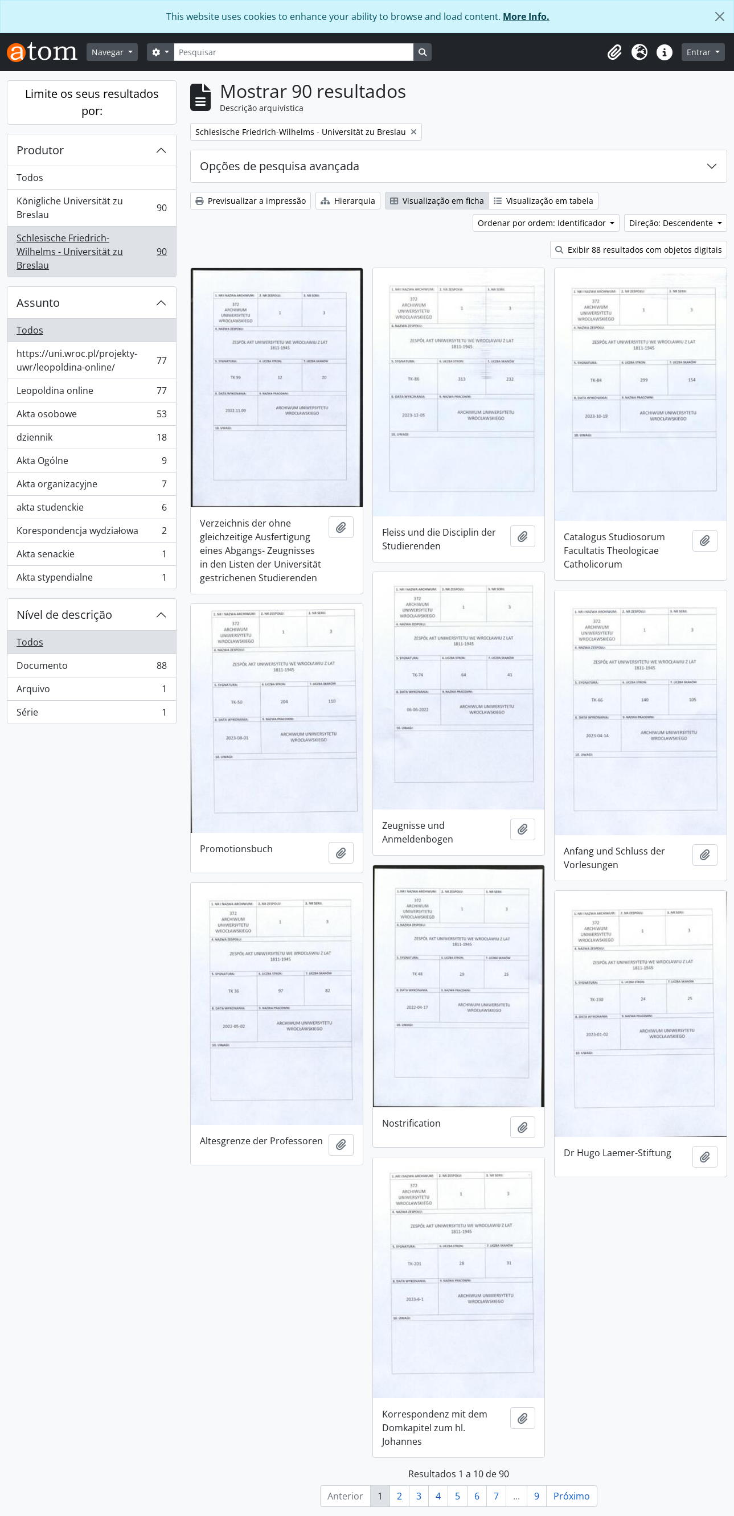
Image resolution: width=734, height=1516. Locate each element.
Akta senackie (91, 556)
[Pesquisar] (294, 52)
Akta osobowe (91, 416)
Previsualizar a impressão (250, 200)
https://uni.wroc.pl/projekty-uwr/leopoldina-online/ (91, 360)
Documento (91, 668)
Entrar (700, 52)
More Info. (526, 16)
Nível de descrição (64, 614)
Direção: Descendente (672, 222)
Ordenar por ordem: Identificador (543, 222)
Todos (30, 177)
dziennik (91, 439)
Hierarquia (348, 200)
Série (91, 714)
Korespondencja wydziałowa (91, 533)
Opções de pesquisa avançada (279, 166)
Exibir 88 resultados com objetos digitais (638, 249)
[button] (614, 52)
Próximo (571, 1496)
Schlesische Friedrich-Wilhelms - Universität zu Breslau (91, 252)
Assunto (38, 302)
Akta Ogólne (91, 463)
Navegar (109, 52)
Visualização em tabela (543, 200)
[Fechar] (719, 16)
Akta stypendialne (91, 579)
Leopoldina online (91, 393)
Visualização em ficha (437, 200)
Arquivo (91, 691)
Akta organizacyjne (91, 486)
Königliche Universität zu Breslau (91, 208)
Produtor (40, 150)
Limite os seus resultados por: (92, 102)
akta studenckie (91, 509)
